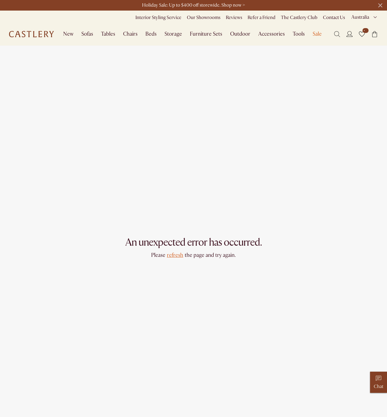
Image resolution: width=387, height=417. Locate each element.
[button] (362, 34)
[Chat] (378, 382)
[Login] (349, 33)
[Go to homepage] (31, 34)
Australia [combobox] (360, 17)
